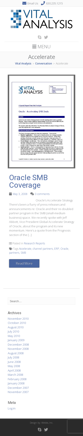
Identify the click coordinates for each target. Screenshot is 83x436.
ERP (56, 249)
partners (14, 253)
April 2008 (14, 370)
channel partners (43, 249)
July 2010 (13, 331)
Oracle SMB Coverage (28, 181)
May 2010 (14, 336)
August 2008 (15, 353)
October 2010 (17, 323)
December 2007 (18, 388)
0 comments (42, 194)
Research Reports (34, 243)
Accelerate (25, 249)
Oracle (64, 249)
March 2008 (15, 375)
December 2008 (18, 344)
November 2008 (18, 349)
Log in (11, 408)
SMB (23, 253)
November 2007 (18, 392)
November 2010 (18, 319)
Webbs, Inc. (47, 422)
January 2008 (16, 383)
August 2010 (15, 327)
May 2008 (14, 366)
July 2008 (13, 357)
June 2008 (14, 362)
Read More (24, 263)
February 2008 (17, 379)
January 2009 (16, 340)
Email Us (32, 3)
